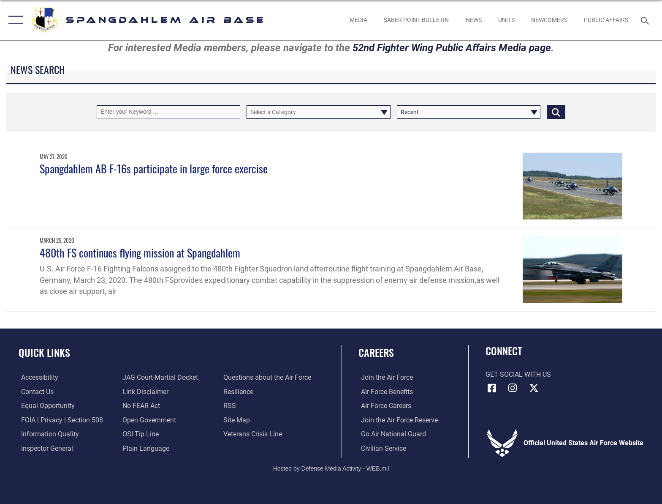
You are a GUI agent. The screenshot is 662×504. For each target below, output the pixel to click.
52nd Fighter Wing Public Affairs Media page (452, 48)
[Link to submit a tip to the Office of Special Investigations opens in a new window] (140, 434)
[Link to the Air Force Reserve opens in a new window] (396, 420)
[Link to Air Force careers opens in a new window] (383, 406)
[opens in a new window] (37, 377)
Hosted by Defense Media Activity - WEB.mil (331, 468)
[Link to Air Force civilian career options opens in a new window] (381, 448)
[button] (13, 20)
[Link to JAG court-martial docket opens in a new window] (159, 377)
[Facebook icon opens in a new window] (492, 388)
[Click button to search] (556, 111)
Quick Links (44, 352)
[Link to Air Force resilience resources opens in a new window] (239, 392)
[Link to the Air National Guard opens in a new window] (390, 434)
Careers (376, 352)
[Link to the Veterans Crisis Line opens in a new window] (253, 434)
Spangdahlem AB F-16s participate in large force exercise (154, 168)
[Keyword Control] (168, 111)
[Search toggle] (646, 20)
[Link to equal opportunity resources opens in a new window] (45, 406)
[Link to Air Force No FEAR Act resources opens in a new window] (140, 406)
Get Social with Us (518, 374)
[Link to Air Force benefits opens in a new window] (384, 392)
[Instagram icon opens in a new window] (512, 388)
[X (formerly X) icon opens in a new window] (533, 388)
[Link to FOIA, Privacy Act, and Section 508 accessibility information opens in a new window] (59, 420)
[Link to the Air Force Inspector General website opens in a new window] (45, 448)
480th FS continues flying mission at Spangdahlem (140, 252)
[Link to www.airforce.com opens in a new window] (384, 377)
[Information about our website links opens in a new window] (145, 392)
